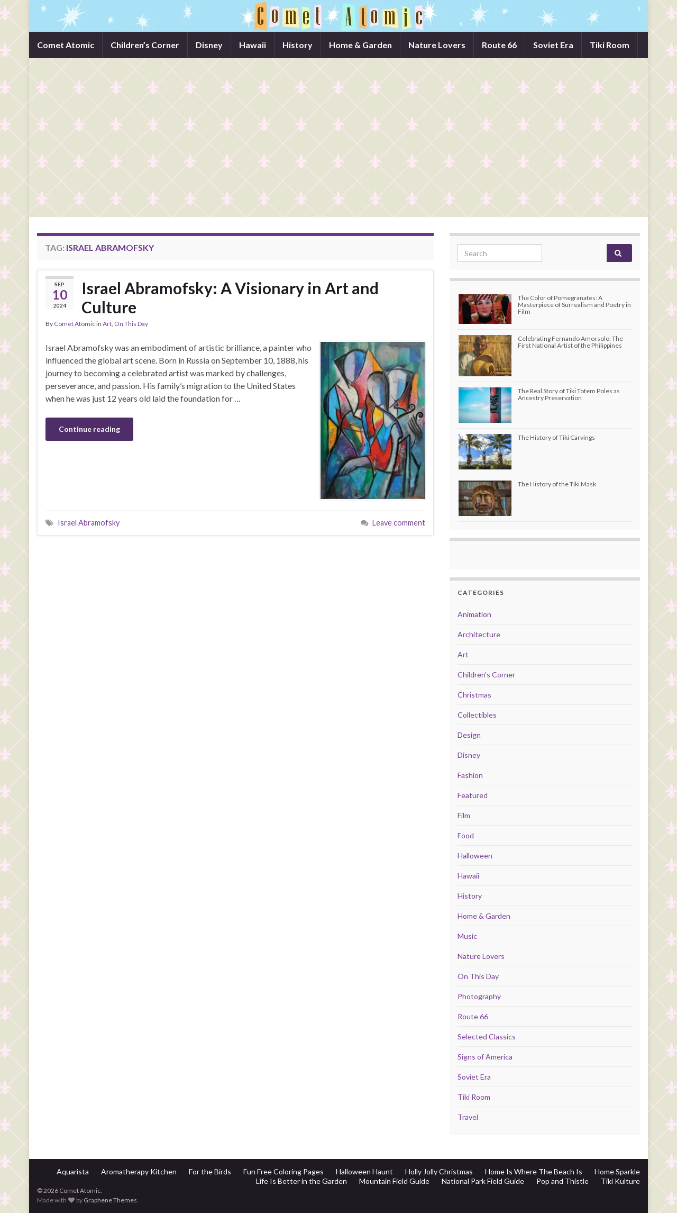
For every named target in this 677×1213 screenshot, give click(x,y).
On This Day (131, 324)
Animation (474, 614)
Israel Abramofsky (89, 522)
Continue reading (89, 428)
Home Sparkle (617, 1171)
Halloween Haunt (364, 1171)
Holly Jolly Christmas (439, 1171)
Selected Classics (487, 1036)
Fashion (470, 775)
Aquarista (73, 1171)
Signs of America (485, 1056)
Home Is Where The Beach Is (533, 1171)
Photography (479, 996)
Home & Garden (360, 45)
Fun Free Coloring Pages (283, 1171)
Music (467, 935)
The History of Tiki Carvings (556, 437)
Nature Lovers (436, 45)
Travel (468, 1116)
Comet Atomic (65, 45)
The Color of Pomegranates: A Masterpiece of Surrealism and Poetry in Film (574, 304)
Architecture (479, 634)
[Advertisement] (338, 138)
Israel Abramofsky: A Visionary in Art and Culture (230, 297)
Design (469, 734)
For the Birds (210, 1171)
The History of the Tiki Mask (557, 484)
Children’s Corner (145, 45)
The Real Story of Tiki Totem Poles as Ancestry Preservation (569, 394)
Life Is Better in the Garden (301, 1180)
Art (107, 324)
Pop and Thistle (562, 1180)
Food (466, 835)
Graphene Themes (110, 1200)
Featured (473, 795)
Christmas (474, 694)
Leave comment (398, 522)
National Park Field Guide (483, 1180)
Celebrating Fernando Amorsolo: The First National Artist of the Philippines (570, 341)
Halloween (475, 855)
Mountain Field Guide (394, 1180)
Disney (209, 45)
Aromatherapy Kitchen (139, 1171)
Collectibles (477, 714)
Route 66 (499, 45)
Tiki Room (609, 45)
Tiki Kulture (620, 1180)
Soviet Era (553, 45)
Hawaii (252, 45)
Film (464, 815)
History (297, 45)
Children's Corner (486, 674)
